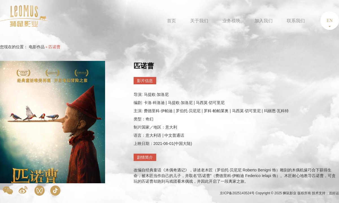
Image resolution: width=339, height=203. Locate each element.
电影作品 (37, 47)
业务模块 (231, 20)
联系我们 (296, 20)
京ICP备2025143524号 (237, 193)
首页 (171, 20)
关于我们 (199, 20)
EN (330, 20)
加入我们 (264, 20)
